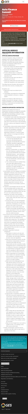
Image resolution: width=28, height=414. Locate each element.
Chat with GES (12, 43)
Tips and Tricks (4, 391)
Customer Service (5, 389)
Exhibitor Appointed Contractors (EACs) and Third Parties (13, 376)
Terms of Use (4, 385)
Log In (3, 409)
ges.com (3, 387)
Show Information (5, 368)
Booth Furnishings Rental (6, 370)
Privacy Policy (4, 383)
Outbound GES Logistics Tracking (8, 393)
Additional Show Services (6, 374)
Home (2, 366)
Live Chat (3, 381)
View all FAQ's (5, 363)
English (4, 398)
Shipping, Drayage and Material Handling (10, 372)
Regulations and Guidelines (7, 378)
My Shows (8, 409)
